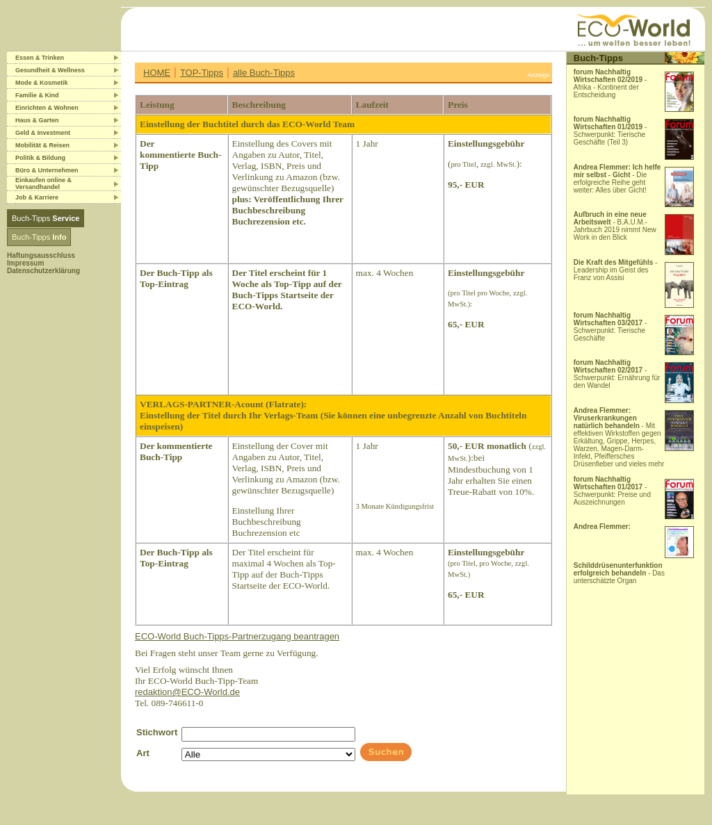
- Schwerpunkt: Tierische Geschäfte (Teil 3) (610, 130)
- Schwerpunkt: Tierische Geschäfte (610, 326)
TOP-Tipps (201, 72)
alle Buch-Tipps (264, 72)
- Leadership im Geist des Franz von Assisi (616, 270)
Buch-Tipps (45, 218)
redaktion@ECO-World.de (187, 692)
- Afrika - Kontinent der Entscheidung (610, 83)
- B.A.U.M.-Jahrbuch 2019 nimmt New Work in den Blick (615, 226)
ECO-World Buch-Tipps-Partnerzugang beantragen (237, 636)
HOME (156, 72)
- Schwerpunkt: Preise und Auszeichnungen (612, 490)
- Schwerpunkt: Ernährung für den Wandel (617, 374)
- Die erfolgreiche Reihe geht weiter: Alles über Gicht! (617, 178)
